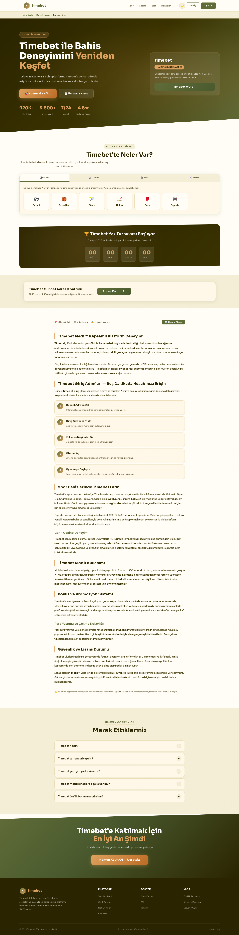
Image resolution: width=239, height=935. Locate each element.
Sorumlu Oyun (191, 907)
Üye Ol (208, 5)
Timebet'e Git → (184, 86)
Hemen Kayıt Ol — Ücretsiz (119, 860)
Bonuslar (166, 5)
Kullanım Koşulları (192, 902)
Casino (142, 5)
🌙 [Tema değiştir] (182, 5)
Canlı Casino (104, 902)
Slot (154, 5)
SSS (142, 902)
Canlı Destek (147, 896)
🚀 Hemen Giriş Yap (38, 93)
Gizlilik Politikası (192, 896)
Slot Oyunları (104, 907)
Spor (131, 5)
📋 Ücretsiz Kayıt (76, 93)
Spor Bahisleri (105, 896)
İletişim (144, 907)
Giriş (193, 5)
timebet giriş (214, 929)
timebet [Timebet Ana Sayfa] (34, 5)
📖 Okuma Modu (173, 322)
